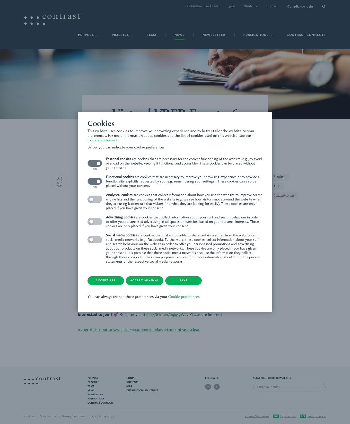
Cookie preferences (184, 297)
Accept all (106, 280)
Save (183, 280)
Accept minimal (144, 280)
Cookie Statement (103, 140)
